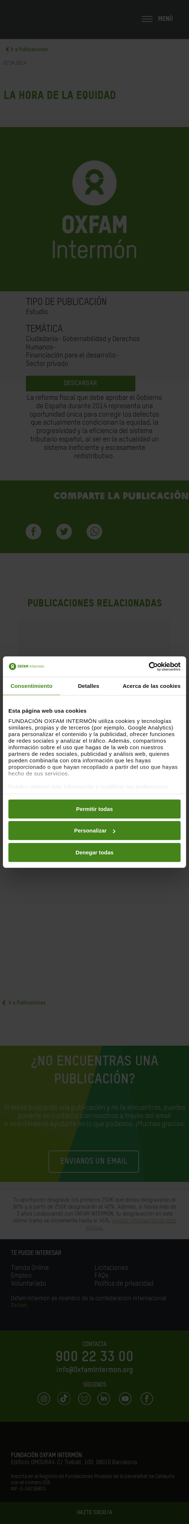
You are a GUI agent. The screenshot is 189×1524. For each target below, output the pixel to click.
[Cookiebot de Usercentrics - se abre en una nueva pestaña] (149, 666)
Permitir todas (94, 808)
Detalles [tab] (88, 685)
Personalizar (94, 830)
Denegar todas (94, 852)
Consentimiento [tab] (32, 685)
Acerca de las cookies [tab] (152, 685)
